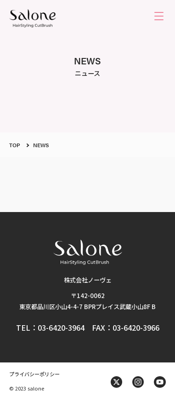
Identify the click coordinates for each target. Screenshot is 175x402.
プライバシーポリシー (34, 374)
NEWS (41, 145)
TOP (14, 145)
